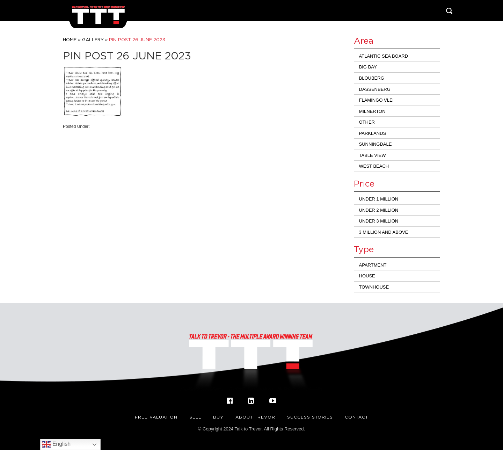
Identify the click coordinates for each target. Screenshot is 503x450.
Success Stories (310, 417)
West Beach (374, 166)
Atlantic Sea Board (383, 56)
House (367, 275)
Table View (372, 155)
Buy (218, 417)
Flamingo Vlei (376, 100)
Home (69, 39)
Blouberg (371, 78)
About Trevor (255, 417)
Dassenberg (375, 89)
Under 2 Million (379, 210)
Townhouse (374, 287)
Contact (356, 417)
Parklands (372, 133)
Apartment (373, 265)
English (56, 444)
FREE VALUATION (156, 417)
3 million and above (383, 232)
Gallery (93, 39)
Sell (195, 417)
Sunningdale (375, 144)
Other (367, 122)
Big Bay (368, 67)
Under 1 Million (379, 199)
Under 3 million (379, 221)
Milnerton (372, 111)
